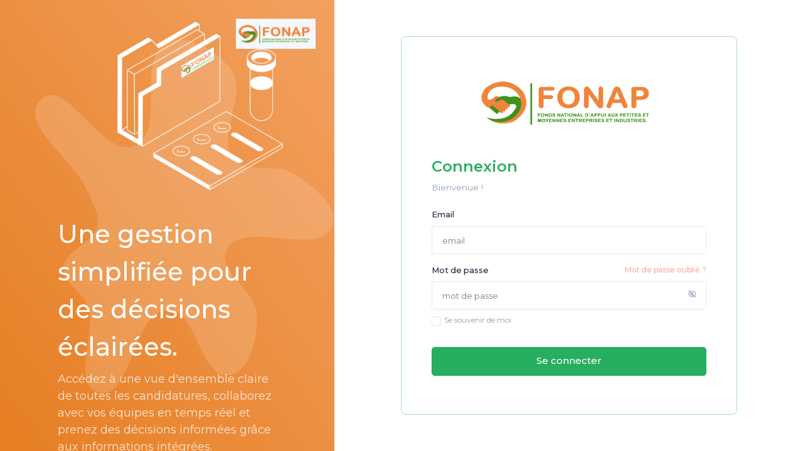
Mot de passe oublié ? (665, 269)
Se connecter (569, 360)
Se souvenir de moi (477, 319)
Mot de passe (569, 270)
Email (443, 214)
